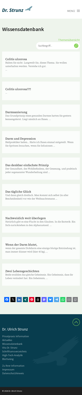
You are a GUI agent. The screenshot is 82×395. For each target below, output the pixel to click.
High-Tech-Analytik (12, 355)
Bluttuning (8, 359)
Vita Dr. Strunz (9, 347)
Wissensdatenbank (12, 343)
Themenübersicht (69, 40)
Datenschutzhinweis (13, 373)
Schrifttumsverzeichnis (14, 351)
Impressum (8, 369)
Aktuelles (7, 340)
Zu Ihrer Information (13, 365)
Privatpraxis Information (15, 336)
